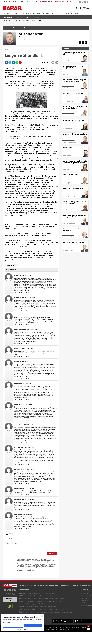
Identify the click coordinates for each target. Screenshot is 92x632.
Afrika (51, 596)
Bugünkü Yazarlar (9, 28)
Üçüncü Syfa (36, 593)
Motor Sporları (53, 601)
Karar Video (55, 13)
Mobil (30, 607)
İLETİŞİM (29, 585)
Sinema (42, 609)
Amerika (36, 596)
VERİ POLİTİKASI (73, 585)
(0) (23, 292)
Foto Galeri (23, 612)
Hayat (48, 13)
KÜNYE (35, 585)
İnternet (35, 607)
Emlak (35, 599)
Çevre (48, 593)
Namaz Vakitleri (86, 596)
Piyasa (30, 599)
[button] (42, 62)
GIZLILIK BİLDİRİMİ (64, 585)
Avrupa (42, 596)
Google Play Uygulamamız (64, 621)
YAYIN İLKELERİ (41, 585)
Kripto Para (36, 13)
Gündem (33, 609)
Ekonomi (28, 13)
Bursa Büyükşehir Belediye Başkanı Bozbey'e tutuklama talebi (31, 17)
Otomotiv (41, 599)
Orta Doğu (30, 596)
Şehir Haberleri (85, 603)
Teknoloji (22, 607)
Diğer (61, 601)
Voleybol (39, 601)
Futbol (27, 601)
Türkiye (43, 593)
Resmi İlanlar (73, 13)
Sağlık (39, 604)
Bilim (54, 607)
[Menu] (79, 13)
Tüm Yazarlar (22, 28)
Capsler (37, 612)
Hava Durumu (85, 594)
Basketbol (33, 601)
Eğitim (53, 593)
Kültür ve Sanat (55, 612)
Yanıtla (18, 292)
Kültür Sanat (45, 604)
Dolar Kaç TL (85, 600)
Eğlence (52, 604)
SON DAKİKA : (7, 17)
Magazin (33, 604)
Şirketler (61, 599)
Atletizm (45, 601)
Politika (29, 593)
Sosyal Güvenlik (53, 599)
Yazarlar (16, 13)
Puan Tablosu (85, 598)
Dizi (38, 609)
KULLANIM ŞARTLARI (52, 585)
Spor (43, 13)
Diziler (28, 604)
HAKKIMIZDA (22, 585)
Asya (46, 596)
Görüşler (64, 13)
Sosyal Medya (43, 607)
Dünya (22, 13)
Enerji (46, 599)
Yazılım (50, 607)
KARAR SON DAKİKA (10, 599)
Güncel (8, 13)
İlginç (51, 609)
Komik (47, 609)
